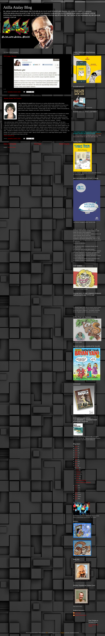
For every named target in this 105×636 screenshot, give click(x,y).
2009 (76, 494)
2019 (76, 455)
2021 (76, 450)
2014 (76, 465)
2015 (76, 463)
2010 (76, 492)
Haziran (78, 474)
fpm (47, 632)
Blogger (62, 632)
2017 (76, 459)
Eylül (77, 469)
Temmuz (78, 472)
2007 (76, 498)
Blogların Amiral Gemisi (80, 615)
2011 (76, 490)
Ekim (77, 467)
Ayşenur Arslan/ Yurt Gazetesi (12, 98)
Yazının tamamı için (9, 135)
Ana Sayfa (37, 144)
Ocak (77, 478)
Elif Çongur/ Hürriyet (10, 56)
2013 (76, 485)
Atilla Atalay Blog (17, 7)
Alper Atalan (78, 612)
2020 (76, 452)
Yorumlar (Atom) (12, 147)
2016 (76, 461)
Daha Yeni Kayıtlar (10, 144)
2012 (76, 488)
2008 (76, 496)
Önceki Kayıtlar (64, 144)
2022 (76, 448)
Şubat (77, 476)
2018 (76, 457)
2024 (76, 446)
